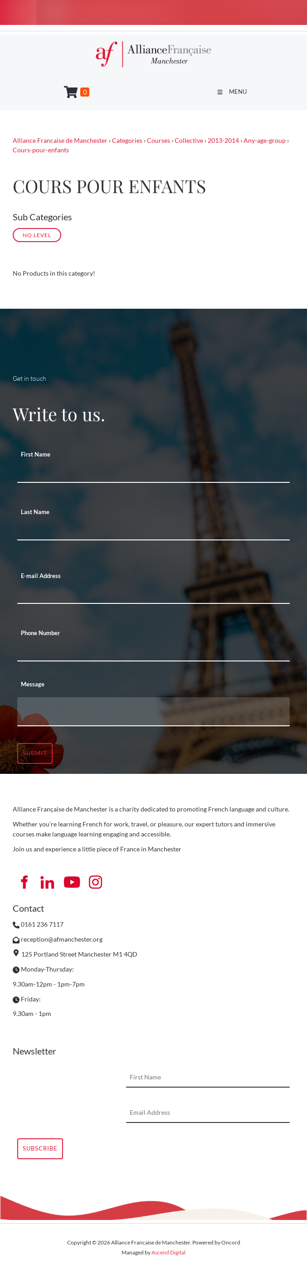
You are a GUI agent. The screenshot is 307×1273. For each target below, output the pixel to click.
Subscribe (40, 1148)
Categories (127, 140)
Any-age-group (265, 140)
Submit (35, 753)
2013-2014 (223, 140)
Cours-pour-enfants (41, 150)
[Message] (153, 711)
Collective (189, 140)
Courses (158, 140)
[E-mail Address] (153, 594)
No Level (37, 235)
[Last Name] (153, 530)
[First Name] (153, 473)
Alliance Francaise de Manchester (60, 140)
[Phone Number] (153, 651)
